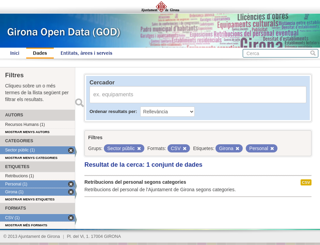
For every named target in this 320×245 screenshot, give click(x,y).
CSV (306, 182)
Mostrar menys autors (27, 132)
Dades (40, 53)
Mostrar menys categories (31, 158)
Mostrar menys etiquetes (29, 199)
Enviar (79, 103)
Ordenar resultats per (112, 111)
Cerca (313, 53)
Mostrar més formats (26, 225)
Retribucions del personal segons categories (135, 182)
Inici (14, 53)
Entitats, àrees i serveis (86, 53)
